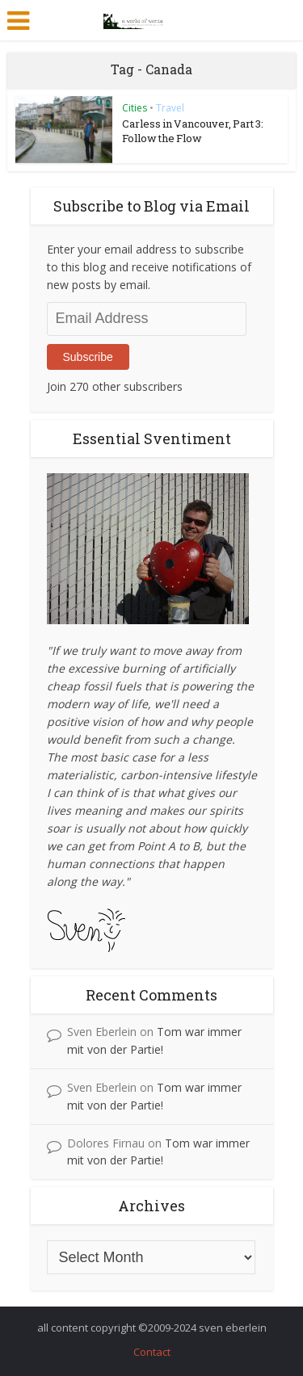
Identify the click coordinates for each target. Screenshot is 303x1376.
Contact (151, 1352)
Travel (170, 108)
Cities (134, 108)
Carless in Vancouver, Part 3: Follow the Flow (192, 130)
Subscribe (88, 356)
